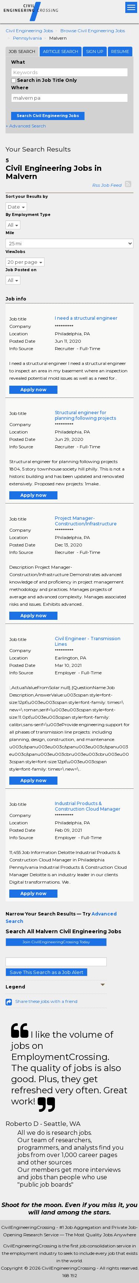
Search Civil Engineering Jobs (48, 115)
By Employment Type (28, 214)
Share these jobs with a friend (46, 1001)
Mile (10, 232)
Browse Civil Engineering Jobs (92, 30)
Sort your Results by (27, 196)
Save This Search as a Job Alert (46, 972)
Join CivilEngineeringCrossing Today (56, 942)
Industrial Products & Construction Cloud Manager (87, 806)
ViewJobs (15, 251)
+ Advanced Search (26, 126)
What (18, 62)
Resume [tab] (120, 51)
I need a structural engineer (86, 318)
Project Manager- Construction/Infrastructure (86, 520)
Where (20, 87)
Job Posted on (21, 269)
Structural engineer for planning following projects (85, 415)
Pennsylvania (27, 38)
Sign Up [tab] (94, 51)
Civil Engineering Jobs (29, 30)
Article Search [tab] (60, 51)
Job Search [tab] (22, 51)
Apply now (33, 389)
